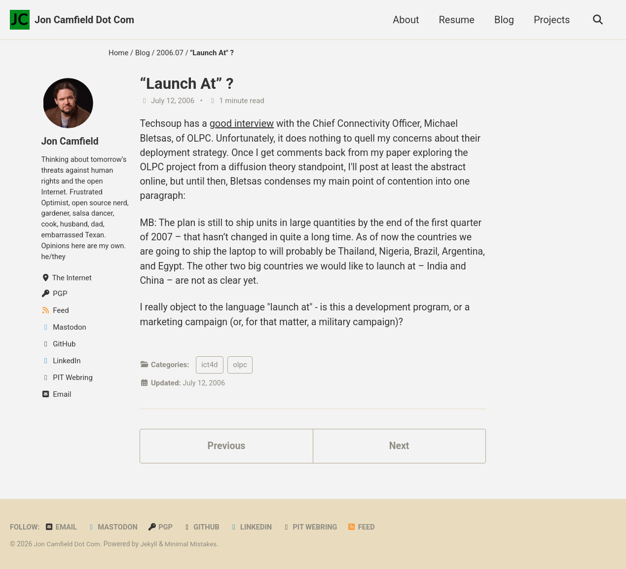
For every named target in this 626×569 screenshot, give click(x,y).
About (404, 20)
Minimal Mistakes (194, 544)
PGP (163, 527)
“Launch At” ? (186, 84)
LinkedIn (254, 527)
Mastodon (114, 527)
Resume (455, 20)
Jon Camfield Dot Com (84, 20)
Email (61, 527)
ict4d (209, 370)
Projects (550, 20)
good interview (243, 123)
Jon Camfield (70, 141)
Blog (503, 20)
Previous (226, 451)
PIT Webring (314, 527)
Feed (367, 527)
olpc (240, 370)
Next (399, 451)
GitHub (204, 527)
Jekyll (150, 544)
